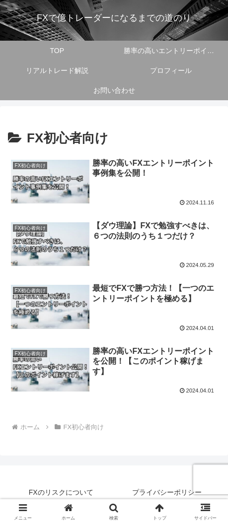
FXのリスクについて (61, 492)
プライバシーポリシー (167, 492)
